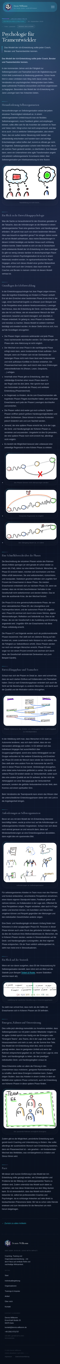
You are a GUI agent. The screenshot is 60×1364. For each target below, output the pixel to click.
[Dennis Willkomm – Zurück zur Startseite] (20, 7)
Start (6, 1275)
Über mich (9, 1301)
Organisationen (10, 1286)
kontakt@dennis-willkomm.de (16, 1327)
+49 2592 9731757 (12, 1332)
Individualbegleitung (12, 1281)
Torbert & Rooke (28, 973)
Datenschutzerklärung (22, 1356)
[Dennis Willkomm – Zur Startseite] (30, 1243)
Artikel (7, 1296)
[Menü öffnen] (53, 7)
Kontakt (8, 1307)
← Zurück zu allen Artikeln (14, 1223)
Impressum (8, 1356)
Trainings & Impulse (12, 1291)
